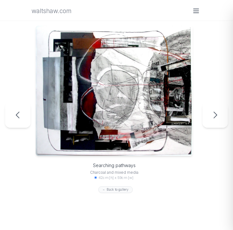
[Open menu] (196, 10)
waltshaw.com (51, 11)
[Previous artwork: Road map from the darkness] (18, 115)
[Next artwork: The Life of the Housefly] (215, 115)
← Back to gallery (115, 189)
